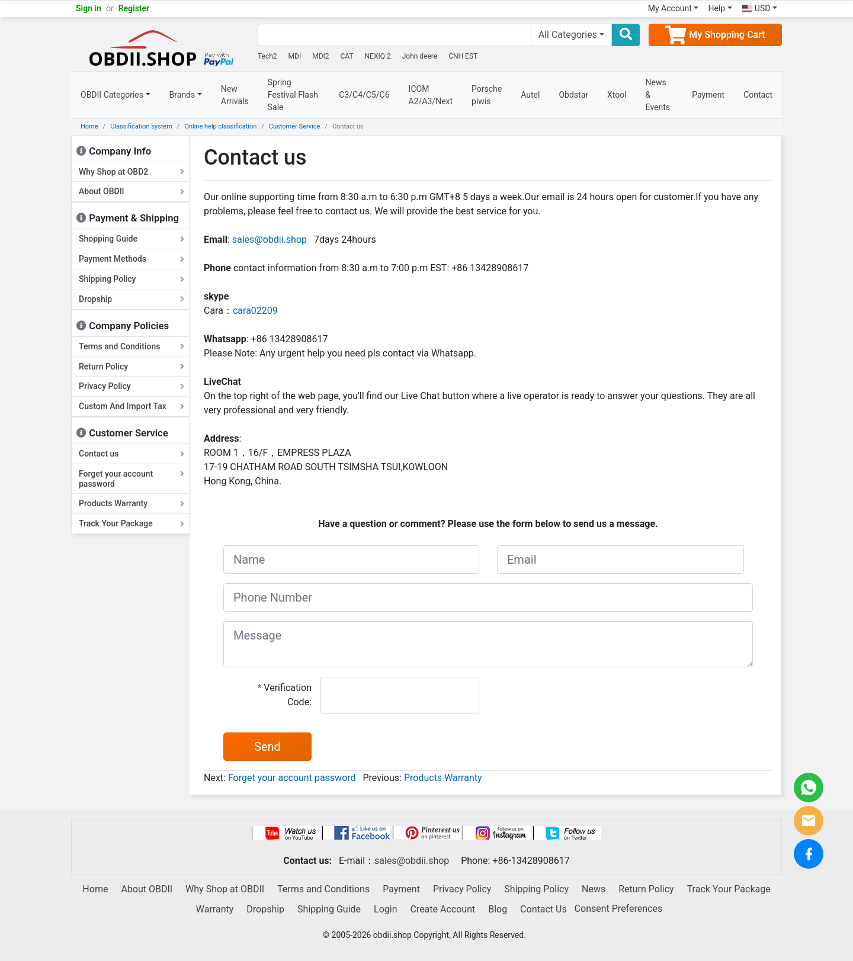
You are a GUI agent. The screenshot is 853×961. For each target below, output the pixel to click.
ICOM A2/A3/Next (431, 95)
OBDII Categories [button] (112, 94)
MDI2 (320, 56)
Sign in (88, 8)
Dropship (131, 299)
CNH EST (462, 56)
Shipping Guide (329, 909)
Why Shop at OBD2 (131, 171)
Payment (708, 94)
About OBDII (131, 191)
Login (385, 909)
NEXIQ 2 (378, 56)
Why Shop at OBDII (224, 889)
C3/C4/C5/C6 (364, 94)
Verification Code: (284, 695)
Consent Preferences (619, 908)
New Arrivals (235, 95)
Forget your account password (131, 478)
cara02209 (255, 310)
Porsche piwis (487, 95)
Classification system (141, 126)
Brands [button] (182, 94)
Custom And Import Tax (131, 406)
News (593, 889)
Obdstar (573, 94)
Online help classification (220, 126)
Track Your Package (131, 523)
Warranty (215, 909)
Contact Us (543, 909)
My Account (670, 8)
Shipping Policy (131, 279)
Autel (530, 94)
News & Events (658, 95)
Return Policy (131, 366)
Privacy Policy (131, 386)
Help (716, 8)
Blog (497, 909)
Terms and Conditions (131, 346)
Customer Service (294, 126)
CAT (347, 56)
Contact (757, 94)
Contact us (131, 453)
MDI (295, 56)
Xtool (617, 94)
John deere (420, 56)
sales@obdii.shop (269, 239)
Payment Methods (131, 258)
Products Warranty (131, 503)
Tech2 (267, 56)
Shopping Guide (131, 238)
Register (134, 8)
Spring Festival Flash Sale (293, 95)
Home (89, 126)
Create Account (442, 909)
